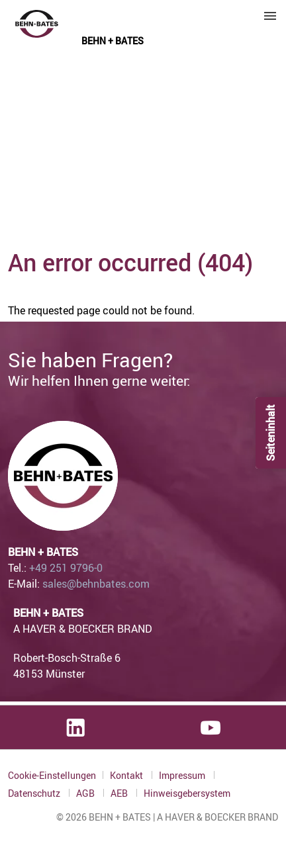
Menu (270, 16)
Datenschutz (35, 793)
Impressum (183, 775)
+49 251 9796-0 (66, 568)
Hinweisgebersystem (187, 793)
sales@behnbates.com (96, 583)
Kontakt (127, 775)
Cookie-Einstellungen (52, 775)
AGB (86, 793)
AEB (120, 793)
